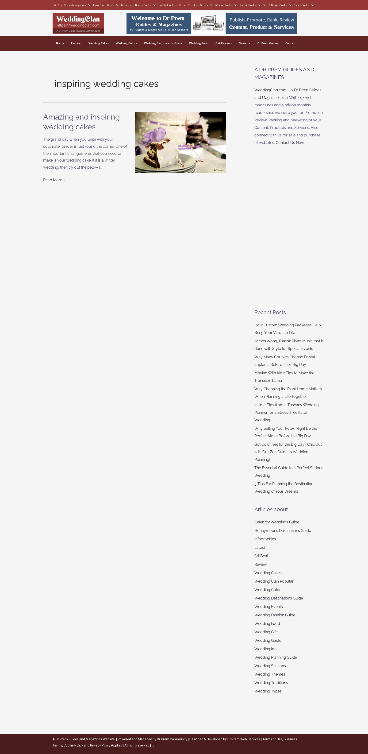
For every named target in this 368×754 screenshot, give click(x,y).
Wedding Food (198, 43)
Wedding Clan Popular (274, 581)
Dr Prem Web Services (243, 739)
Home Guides (202, 5)
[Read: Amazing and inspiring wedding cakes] (180, 142)
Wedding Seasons (270, 666)
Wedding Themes (269, 674)
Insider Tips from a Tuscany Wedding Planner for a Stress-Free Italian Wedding (286, 412)
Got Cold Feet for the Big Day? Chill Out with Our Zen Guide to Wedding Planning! (288, 452)
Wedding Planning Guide (275, 657)
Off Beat (261, 556)
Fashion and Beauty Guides (138, 5)
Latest (259, 547)
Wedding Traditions (271, 683)
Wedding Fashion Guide (274, 615)
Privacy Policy (100, 745)
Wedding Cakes (98, 43)
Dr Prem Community (172, 739)
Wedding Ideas (267, 649)
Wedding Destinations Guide (163, 43)
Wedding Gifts (266, 632)
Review (260, 564)
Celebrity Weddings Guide (276, 522)
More (244, 43)
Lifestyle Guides (226, 5)
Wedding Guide (267, 640)
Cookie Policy (74, 745)
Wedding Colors (126, 43)
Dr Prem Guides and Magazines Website (85, 739)
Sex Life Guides (250, 5)
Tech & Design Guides (277, 5)
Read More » (54, 179)
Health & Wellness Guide (174, 5)
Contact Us (285, 142)
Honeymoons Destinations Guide (282, 530)
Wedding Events (268, 606)
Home (60, 43)
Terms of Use (272, 739)
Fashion (76, 43)
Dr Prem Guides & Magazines (72, 5)
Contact (290, 43)
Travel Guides (304, 5)
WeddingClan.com (270, 90)
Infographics (265, 539)
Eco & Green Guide (105, 5)
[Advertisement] (289, 227)
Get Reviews (223, 43)
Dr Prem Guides (267, 43)
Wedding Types (268, 691)
